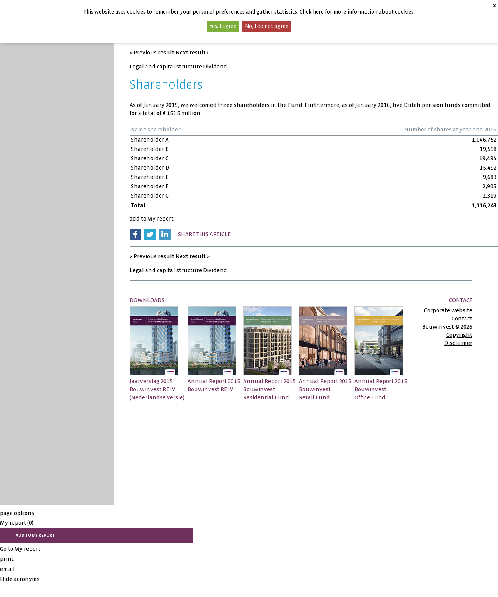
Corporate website (448, 310)
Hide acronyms (20, 579)
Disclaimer (458, 343)
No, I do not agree (266, 26)
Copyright (459, 335)
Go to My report (20, 549)
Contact (462, 318)
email (7, 569)
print (7, 559)
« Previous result (152, 52)
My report (16, 523)
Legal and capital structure (166, 66)
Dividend (215, 66)
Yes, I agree (223, 26)
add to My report (152, 218)
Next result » (192, 52)
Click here (312, 12)
